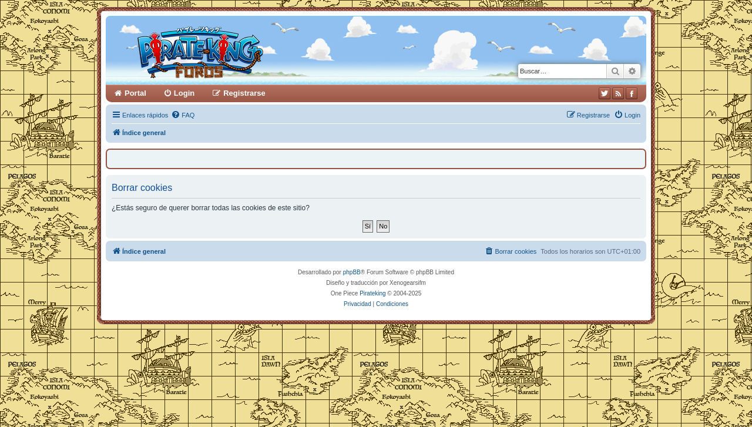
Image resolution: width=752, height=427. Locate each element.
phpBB (352, 272)
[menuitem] (182, 115)
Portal (135, 93)
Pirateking (372, 293)
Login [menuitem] (184, 93)
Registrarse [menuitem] (244, 93)
